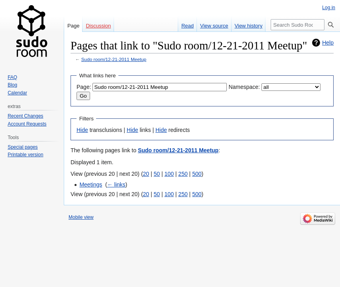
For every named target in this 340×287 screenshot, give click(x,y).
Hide (82, 130)
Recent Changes (25, 116)
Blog (12, 85)
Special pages (22, 147)
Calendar (17, 93)
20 (146, 174)
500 (196, 174)
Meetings (90, 184)
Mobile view (81, 217)
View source (214, 26)
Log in (328, 7)
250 (182, 174)
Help (328, 42)
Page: (84, 87)
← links (116, 184)
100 (169, 174)
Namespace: (244, 87)
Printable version (25, 154)
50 (157, 174)
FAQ (12, 77)
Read (187, 26)
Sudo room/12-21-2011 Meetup (113, 59)
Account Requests (27, 124)
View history (249, 26)
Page (73, 26)
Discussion (98, 26)
